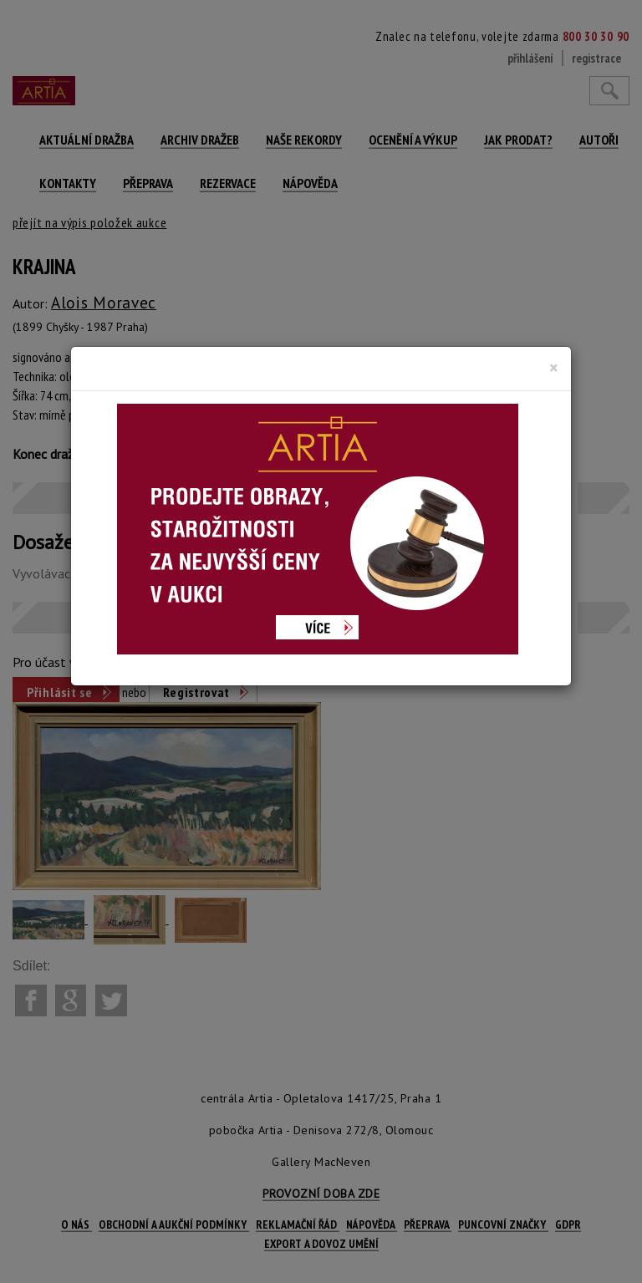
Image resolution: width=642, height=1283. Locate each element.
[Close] (553, 368)
